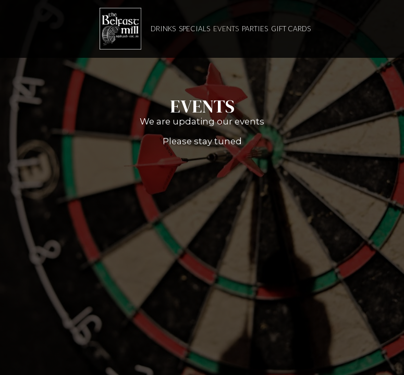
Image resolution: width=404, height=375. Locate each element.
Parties (255, 28)
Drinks (163, 28)
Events (226, 28)
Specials (194, 28)
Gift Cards (291, 28)
